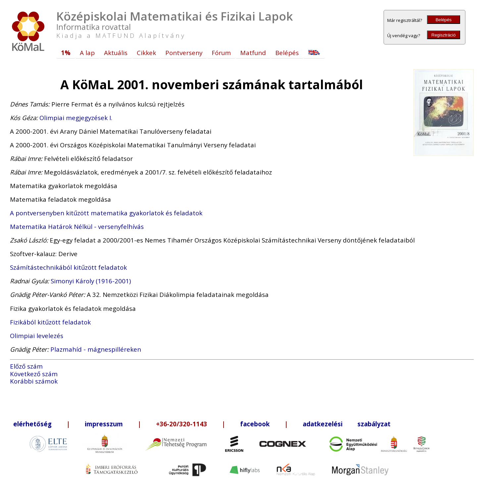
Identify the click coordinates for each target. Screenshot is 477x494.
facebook (255, 424)
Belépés (443, 19)
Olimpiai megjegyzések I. (75, 117)
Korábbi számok (34, 381)
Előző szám (26, 366)
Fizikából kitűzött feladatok (50, 322)
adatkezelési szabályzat (347, 424)
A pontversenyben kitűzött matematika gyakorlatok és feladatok (106, 213)
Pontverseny (183, 52)
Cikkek (146, 52)
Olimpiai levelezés (36, 335)
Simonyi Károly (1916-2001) (91, 281)
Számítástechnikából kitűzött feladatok (68, 267)
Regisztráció (443, 35)
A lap (87, 52)
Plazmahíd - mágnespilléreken (95, 349)
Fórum (221, 52)
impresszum (104, 424)
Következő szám (34, 374)
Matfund (253, 52)
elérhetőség (32, 424)
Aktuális (116, 52)
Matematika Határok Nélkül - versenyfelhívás (77, 226)
